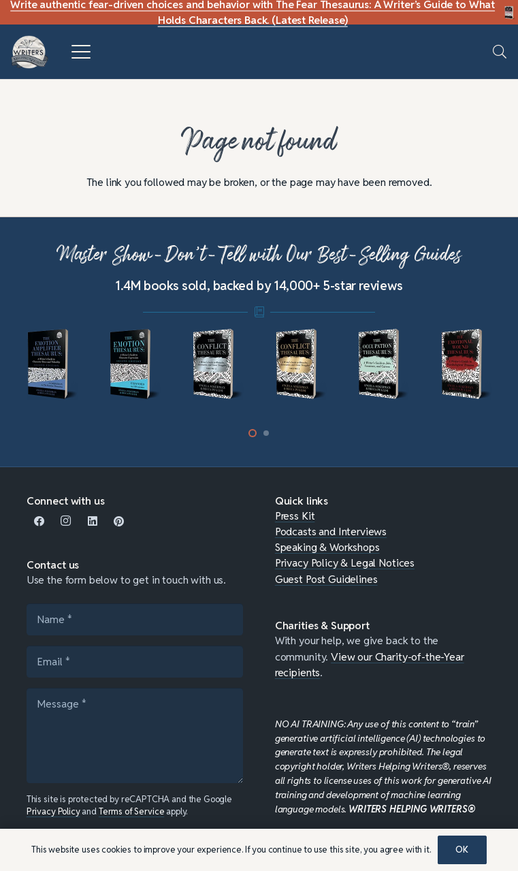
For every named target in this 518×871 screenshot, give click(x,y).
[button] (81, 51)
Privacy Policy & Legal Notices (345, 562)
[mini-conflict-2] (218, 364)
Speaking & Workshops (327, 547)
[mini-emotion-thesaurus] (135, 364)
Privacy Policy (53, 811)
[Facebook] (40, 521)
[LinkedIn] (92, 521)
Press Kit (295, 515)
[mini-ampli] (52, 364)
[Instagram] (66, 521)
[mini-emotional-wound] (466, 364)
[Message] (135, 735)
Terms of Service (132, 811)
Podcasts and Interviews (331, 531)
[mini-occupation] (383, 364)
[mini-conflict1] (300, 364)
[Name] (135, 619)
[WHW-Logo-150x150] (29, 52)
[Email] (135, 662)
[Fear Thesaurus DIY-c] (509, 12)
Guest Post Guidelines (326, 579)
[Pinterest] (119, 521)
